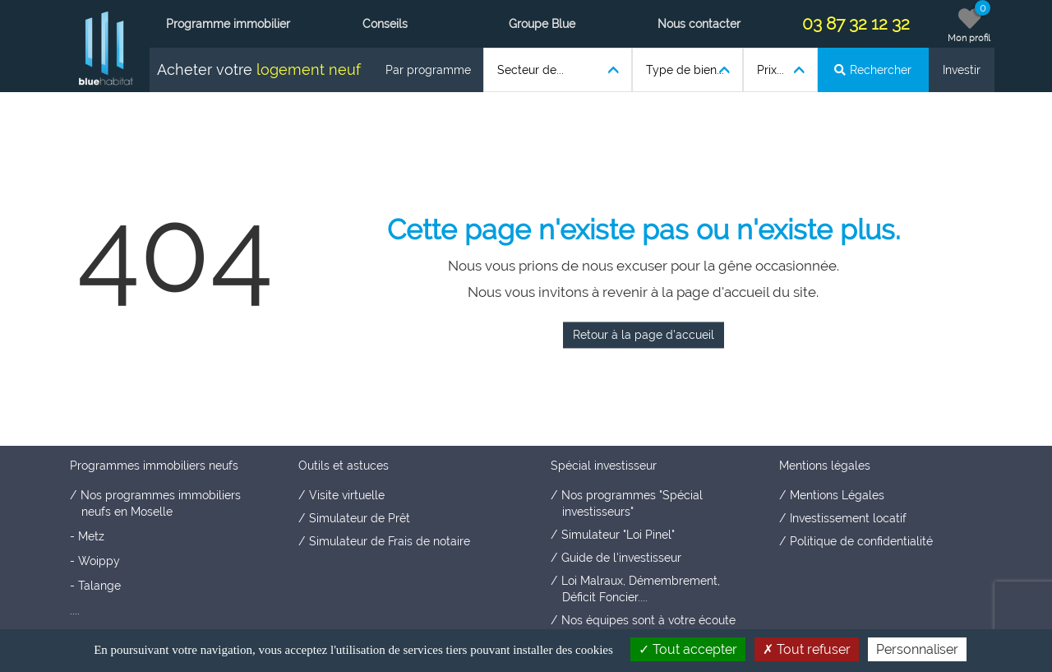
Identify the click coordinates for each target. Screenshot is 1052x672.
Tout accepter (688, 649)
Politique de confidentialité (861, 541)
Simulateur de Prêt (359, 518)
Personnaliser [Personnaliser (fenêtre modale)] (917, 649)
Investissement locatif (848, 518)
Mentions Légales (837, 495)
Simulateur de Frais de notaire (389, 541)
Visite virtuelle (347, 495)
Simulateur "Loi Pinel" (618, 534)
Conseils (385, 23)
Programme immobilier (228, 23)
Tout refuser (807, 649)
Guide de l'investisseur (621, 557)
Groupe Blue (542, 23)
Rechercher (872, 69)
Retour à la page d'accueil (643, 334)
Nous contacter (699, 23)
